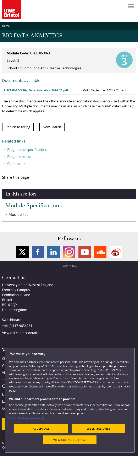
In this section (20, 194)
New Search (52, 127)
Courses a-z (16, 163)
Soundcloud (100, 252)
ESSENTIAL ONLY (98, 428)
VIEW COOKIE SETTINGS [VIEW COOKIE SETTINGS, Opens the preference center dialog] (70, 440)
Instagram (69, 252)
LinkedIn (53, 252)
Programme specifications (27, 149)
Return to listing (18, 127)
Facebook (38, 252)
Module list (18, 214)
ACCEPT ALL (41, 428)
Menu (131, 6)
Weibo (116, 252)
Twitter (22, 252)
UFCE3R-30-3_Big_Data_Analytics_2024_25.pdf (36, 90)
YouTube (84, 252)
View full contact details (20, 333)
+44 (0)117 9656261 (17, 325)
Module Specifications (33, 206)
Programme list (19, 156)
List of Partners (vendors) (26, 418)
